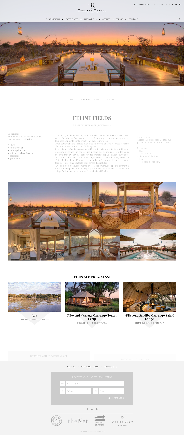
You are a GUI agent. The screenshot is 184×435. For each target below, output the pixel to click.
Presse (119, 19)
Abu (34, 315)
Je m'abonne (115, 398)
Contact (133, 19)
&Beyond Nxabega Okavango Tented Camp (92, 317)
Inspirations (90, 19)
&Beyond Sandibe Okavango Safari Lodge (149, 317)
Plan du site (110, 366)
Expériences (72, 19)
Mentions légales (90, 366)
